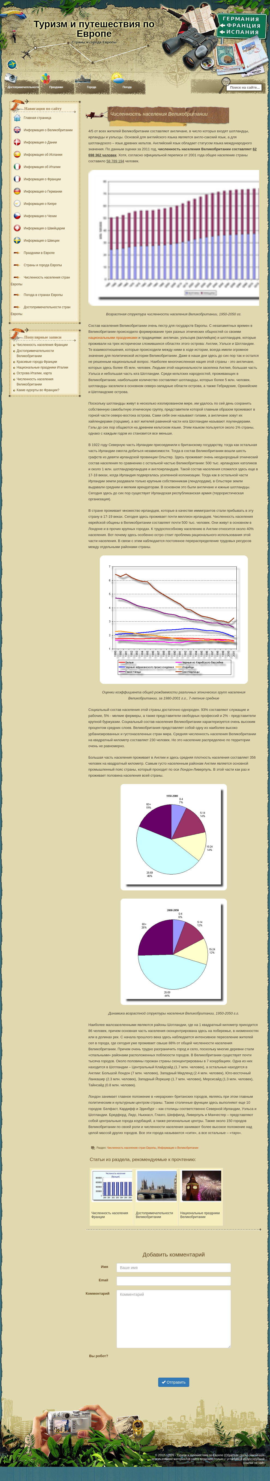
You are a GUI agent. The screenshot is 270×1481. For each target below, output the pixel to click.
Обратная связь (236, 1455)
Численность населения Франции (42, 345)
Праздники (56, 87)
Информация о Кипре (33, 204)
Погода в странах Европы (37, 295)
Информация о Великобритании (178, 1147)
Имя (104, 1266)
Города (91, 87)
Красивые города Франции (37, 362)
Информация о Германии (36, 191)
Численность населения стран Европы (131, 1147)
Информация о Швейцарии (38, 228)
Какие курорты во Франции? (38, 390)
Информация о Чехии (34, 216)
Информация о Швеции (35, 241)
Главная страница (31, 118)
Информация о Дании (34, 142)
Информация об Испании (36, 155)
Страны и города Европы (36, 265)
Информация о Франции (36, 179)
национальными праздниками (112, 338)
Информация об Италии (36, 167)
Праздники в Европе (33, 253)
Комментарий (98, 1293)
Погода (126, 87)
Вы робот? (98, 1356)
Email (103, 1280)
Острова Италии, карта (34, 373)
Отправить (173, 1382)
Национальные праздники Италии (42, 367)
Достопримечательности (23, 87)
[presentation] (173, 1363)
